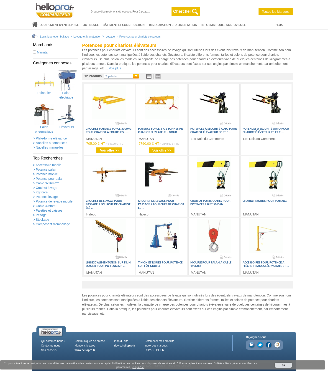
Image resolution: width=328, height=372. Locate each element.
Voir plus (115, 68)
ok (283, 365)
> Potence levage (45, 197)
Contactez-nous (50, 345)
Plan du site (121, 341)
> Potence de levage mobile (52, 201)
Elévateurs (66, 116)
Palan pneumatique (44, 118)
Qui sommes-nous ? (53, 341)
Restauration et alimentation (173, 25)
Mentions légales (84, 345)
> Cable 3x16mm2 (46, 183)
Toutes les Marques (275, 11)
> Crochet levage (45, 188)
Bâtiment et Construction (124, 25)
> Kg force (40, 192)
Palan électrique (66, 84)
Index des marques (156, 345)
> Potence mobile (45, 174)
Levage (110, 36)
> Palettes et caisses (47, 210)
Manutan (41, 52)
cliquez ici (138, 367)
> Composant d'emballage (51, 224)
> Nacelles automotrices (50, 143)
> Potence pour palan (48, 178)
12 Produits (93, 76)
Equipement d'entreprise (59, 25)
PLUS (279, 25)
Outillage (91, 25)
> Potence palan (44, 169)
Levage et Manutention (87, 36)
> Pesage (40, 215)
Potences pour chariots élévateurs (140, 36)
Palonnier (44, 82)
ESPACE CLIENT (155, 350)
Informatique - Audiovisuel (223, 25)
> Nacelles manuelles (48, 147)
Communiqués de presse (89, 341)
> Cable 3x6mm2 (45, 206)
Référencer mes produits (159, 341)
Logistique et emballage (54, 36)
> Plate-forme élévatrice (50, 138)
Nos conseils (48, 350)
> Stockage (41, 219)
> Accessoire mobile (47, 165)
